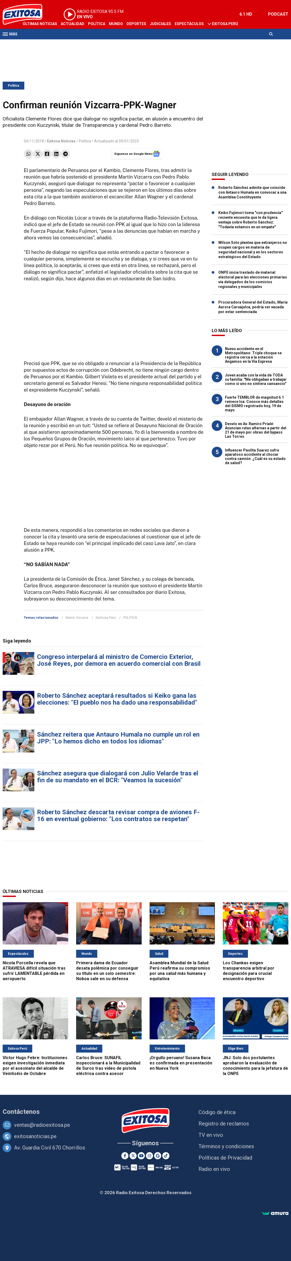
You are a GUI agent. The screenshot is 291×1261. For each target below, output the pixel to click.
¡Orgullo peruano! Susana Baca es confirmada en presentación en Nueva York (181, 1063)
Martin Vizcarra (77, 618)
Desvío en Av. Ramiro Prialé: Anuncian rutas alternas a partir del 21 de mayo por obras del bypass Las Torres (255, 430)
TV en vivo (210, 1135)
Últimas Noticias (40, 24)
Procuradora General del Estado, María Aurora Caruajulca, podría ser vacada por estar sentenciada (253, 307)
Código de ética (216, 1112)
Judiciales (160, 24)
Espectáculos (189, 24)
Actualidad (72, 24)
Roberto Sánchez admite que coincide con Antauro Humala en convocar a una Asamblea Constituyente (252, 192)
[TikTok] (165, 1155)
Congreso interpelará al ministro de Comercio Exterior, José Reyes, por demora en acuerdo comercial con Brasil (119, 660)
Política (96, 24)
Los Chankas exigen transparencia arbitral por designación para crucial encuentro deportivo (248, 970)
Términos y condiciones (226, 1146)
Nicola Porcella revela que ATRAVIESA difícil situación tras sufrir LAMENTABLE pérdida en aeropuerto (34, 970)
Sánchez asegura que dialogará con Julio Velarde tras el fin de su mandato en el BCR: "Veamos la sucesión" (117, 777)
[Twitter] (133, 1155)
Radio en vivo (214, 1169)
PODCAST (278, 14)
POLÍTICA (130, 618)
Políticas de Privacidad (225, 1158)
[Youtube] (141, 1155)
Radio (53, 44)
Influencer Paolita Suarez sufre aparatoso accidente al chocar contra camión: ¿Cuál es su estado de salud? (255, 456)
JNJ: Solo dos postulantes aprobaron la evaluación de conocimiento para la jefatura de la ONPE (255, 1065)
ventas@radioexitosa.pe (42, 1125)
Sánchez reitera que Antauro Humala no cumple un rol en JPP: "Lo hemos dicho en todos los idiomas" (118, 738)
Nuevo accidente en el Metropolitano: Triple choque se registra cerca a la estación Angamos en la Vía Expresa (253, 355)
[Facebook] (124, 1155)
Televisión (33, 44)
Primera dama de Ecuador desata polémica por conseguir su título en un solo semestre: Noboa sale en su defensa (107, 970)
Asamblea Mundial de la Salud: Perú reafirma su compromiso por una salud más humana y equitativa (180, 970)
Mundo (116, 24)
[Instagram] (149, 1155)
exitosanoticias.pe (35, 1136)
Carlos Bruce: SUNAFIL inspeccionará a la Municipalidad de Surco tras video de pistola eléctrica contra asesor (108, 1065)
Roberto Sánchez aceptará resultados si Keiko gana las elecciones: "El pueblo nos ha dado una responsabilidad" (117, 699)
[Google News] (157, 1155)
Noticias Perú (106, 618)
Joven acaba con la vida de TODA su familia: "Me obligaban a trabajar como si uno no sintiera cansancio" (256, 379)
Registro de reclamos (223, 1123)
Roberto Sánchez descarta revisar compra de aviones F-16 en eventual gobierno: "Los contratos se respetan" (118, 815)
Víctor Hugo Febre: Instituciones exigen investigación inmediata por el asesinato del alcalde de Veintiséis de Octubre (35, 1065)
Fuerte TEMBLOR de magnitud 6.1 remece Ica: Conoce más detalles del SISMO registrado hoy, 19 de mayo (254, 403)
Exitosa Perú (225, 24)
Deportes (136, 24)
